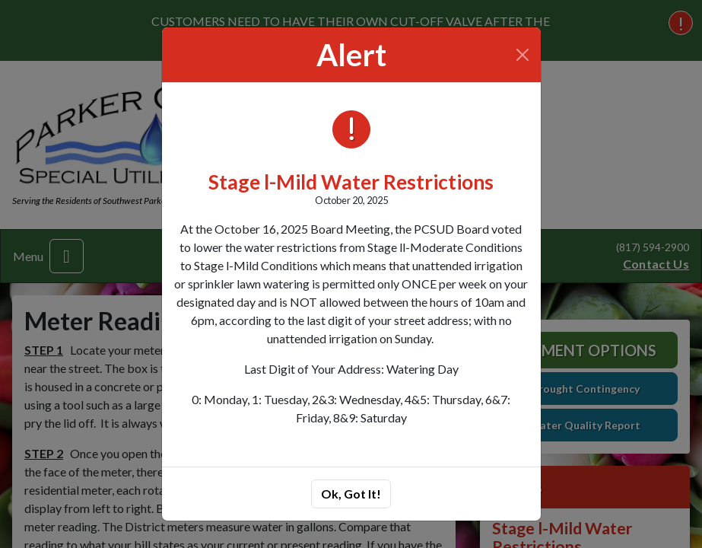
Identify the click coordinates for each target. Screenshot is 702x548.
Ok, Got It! (351, 493)
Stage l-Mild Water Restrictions (351, 182)
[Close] (522, 55)
